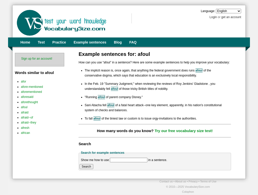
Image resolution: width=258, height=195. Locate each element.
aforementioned (31, 92)
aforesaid (27, 97)
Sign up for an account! (36, 58)
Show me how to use (95, 160)
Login (213, 17)
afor (23, 81)
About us (181, 181)
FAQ (133, 42)
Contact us (166, 181)
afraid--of (27, 117)
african (25, 133)
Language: (208, 11)
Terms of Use (208, 181)
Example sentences (90, 42)
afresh (25, 128)
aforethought (29, 102)
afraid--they (28, 122)
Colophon (188, 191)
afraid (24, 112)
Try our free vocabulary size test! (184, 131)
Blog (118, 42)
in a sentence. (157, 160)
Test (41, 42)
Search (86, 166)
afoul (24, 107)
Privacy (193, 181)
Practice (59, 42)
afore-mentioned (32, 87)
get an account (231, 17)
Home (25, 42)
